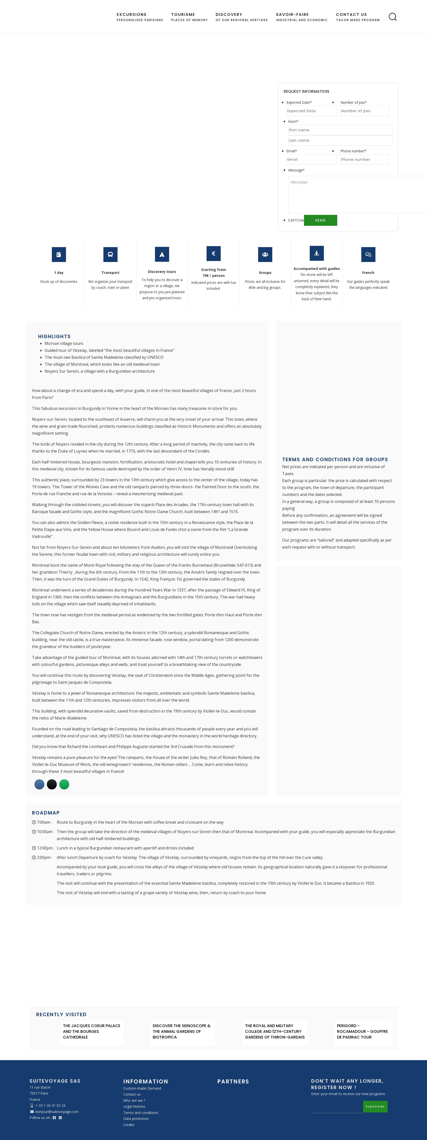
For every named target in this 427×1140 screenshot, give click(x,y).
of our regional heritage (242, 17)
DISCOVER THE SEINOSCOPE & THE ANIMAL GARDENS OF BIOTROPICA (182, 1031)
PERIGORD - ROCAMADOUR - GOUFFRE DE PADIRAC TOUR (362, 1031)
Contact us (132, 1094)
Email (291, 151)
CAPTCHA (296, 220)
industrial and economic (302, 17)
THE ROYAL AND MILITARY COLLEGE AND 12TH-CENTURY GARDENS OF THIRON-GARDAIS (275, 1031)
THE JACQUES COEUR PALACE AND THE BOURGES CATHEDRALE (91, 1031)
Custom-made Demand (142, 1088)
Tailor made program (358, 17)
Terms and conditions (140, 1112)
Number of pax (353, 102)
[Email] (337, 1107)
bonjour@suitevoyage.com (57, 1111)
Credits (128, 1124)
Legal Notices (134, 1106)
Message (296, 170)
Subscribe (375, 1106)
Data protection (136, 1118)
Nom (293, 121)
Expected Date (299, 102)
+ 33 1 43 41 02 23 (50, 1105)
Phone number (353, 151)
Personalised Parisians (140, 17)
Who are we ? (134, 1100)
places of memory (189, 17)
